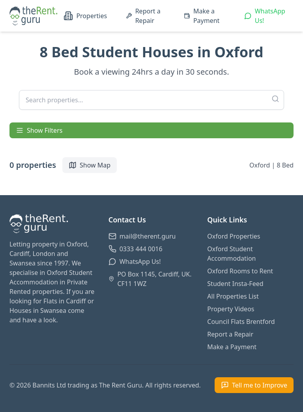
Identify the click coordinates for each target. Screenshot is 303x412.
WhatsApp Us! (264, 16)
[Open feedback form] (254, 385)
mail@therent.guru (142, 236)
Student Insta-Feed (235, 283)
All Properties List (232, 296)
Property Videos (230, 309)
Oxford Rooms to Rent (240, 271)
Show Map (89, 165)
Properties (85, 16)
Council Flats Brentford (241, 321)
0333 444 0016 (135, 249)
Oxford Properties (233, 236)
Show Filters (39, 130)
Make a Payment (201, 16)
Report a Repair (143, 16)
